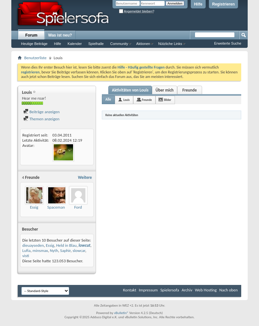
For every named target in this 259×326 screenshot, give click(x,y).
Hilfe (198, 4)
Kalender (75, 44)
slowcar (78, 250)
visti (25, 255)
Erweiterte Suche (227, 43)
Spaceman (56, 207)
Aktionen (143, 44)
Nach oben (228, 290)
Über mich (165, 90)
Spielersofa (169, 290)
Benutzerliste (35, 57)
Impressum (148, 290)
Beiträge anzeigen (41, 111)
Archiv (187, 290)
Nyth (54, 250)
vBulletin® (121, 313)
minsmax (40, 250)
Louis (127, 100)
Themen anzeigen (41, 118)
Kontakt (129, 290)
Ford (78, 207)
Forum (31, 35)
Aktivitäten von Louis (130, 90)
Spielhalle (96, 44)
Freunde (189, 90)
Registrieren (223, 4)
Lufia (26, 250)
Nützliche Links (170, 44)
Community (119, 44)
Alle (108, 99)
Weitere (85, 177)
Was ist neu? (60, 35)
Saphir (65, 250)
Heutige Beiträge (34, 44)
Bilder (167, 100)
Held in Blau (66, 245)
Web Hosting (206, 290)
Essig (34, 207)
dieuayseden (33, 245)
